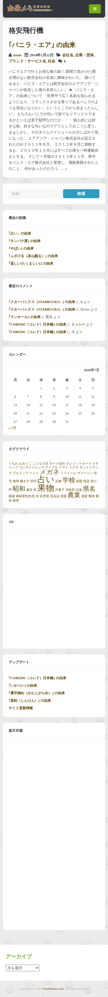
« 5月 (12, 428)
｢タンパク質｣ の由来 (25, 241)
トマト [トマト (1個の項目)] (63, 467)
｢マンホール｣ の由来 (25, 317)
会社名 (67, 55)
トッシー (78, 324)
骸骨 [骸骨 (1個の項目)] (16, 500)
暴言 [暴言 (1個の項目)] (29, 489)
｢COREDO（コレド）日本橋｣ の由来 (37, 324)
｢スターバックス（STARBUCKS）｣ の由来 (42, 302)
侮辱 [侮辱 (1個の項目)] (16, 481)
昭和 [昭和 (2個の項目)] (19, 488)
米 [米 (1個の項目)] (37, 496)
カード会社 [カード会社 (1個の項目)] (57, 463)
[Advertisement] (54, 588)
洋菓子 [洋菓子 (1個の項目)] (60, 489)
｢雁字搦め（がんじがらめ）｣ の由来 (37, 693)
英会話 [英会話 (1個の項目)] (55, 496)
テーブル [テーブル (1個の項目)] (51, 467)
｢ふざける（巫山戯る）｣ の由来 (33, 256)
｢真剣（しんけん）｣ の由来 (30, 701)
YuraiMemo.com (53, 988)
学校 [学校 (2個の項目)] (68, 480)
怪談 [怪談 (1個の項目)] (86, 481)
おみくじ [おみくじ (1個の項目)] (25, 463)
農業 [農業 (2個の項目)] (74, 495)
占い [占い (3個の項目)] (45, 479)
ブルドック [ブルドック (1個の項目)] (21, 473)
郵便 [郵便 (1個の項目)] (91, 496)
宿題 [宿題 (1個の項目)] (79, 481)
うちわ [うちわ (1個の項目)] (13, 463)
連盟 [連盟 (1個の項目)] (84, 496)
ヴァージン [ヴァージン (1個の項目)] (85, 473)
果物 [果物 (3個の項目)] (45, 488)
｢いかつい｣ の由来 (23, 686)
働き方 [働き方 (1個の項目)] (24, 481)
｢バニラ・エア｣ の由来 (42, 45)
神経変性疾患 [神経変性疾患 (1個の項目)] (25, 496)
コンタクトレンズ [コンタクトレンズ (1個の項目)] (31, 467)
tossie (17, 55)
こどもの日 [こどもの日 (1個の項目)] (40, 463)
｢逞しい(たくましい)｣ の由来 (31, 263)
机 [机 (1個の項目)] (35, 489)
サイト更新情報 (21, 708)
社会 (51, 61)
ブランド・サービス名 (27, 61)
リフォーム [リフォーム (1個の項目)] (68, 473)
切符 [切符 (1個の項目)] (33, 481)
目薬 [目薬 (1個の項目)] (79, 489)
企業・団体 (84, 55)
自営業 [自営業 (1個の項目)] (44, 496)
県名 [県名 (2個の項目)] (89, 488)
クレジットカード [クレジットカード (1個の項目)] (78, 463)
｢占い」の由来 (20, 233)
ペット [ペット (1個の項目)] (34, 473)
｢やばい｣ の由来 (21, 248)
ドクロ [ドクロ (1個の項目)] (74, 467)
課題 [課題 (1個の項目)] (63, 496)
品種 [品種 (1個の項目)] (58, 481)
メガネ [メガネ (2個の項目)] (50, 472)
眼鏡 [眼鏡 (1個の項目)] (12, 496)
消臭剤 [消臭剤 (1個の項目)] (70, 489)
